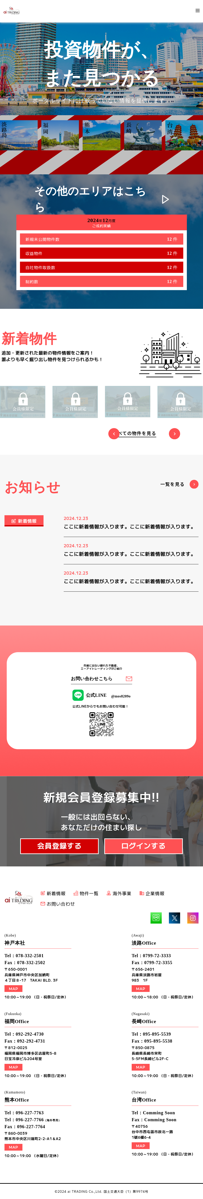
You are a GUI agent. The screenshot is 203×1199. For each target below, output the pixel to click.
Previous (114, 433)
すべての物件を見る (134, 433)
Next (174, 433)
